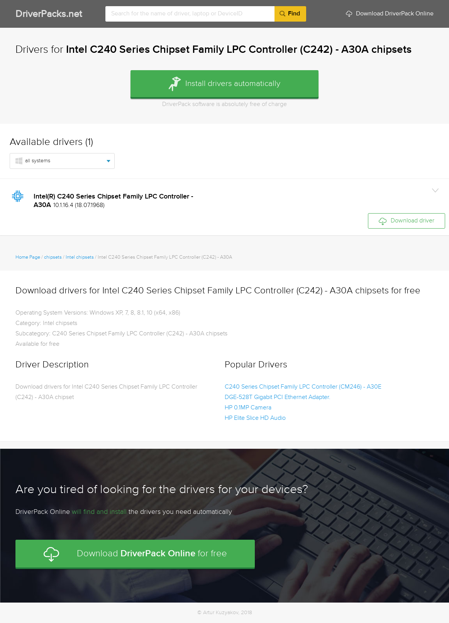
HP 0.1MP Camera (248, 408)
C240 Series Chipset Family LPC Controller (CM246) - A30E (303, 387)
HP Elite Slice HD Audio (255, 418)
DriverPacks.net (48, 14)
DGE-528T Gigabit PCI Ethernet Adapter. (277, 397)
